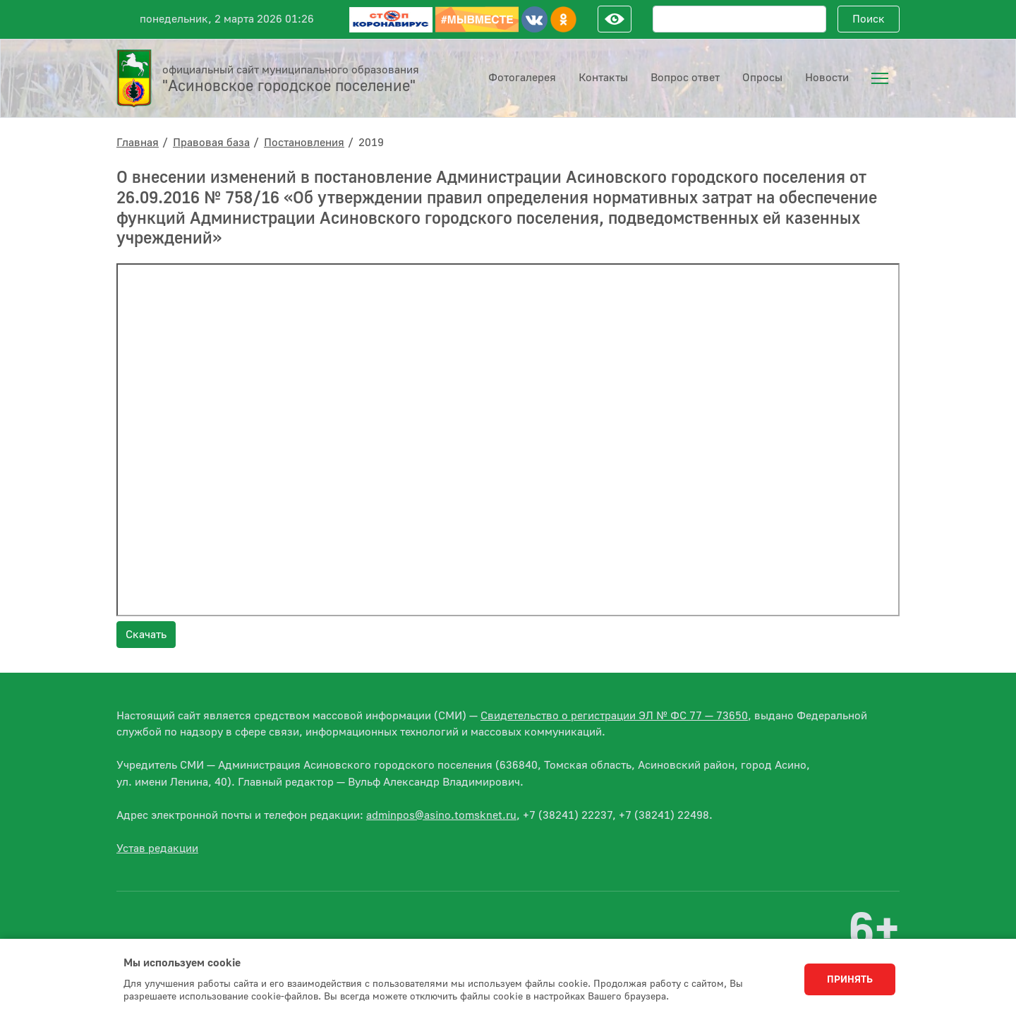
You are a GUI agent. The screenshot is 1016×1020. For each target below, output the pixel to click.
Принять (850, 979)
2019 (371, 143)
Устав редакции (157, 848)
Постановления (304, 143)
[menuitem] (880, 78)
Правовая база (211, 143)
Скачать (146, 635)
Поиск (868, 19)
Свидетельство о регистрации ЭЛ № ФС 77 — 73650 (614, 716)
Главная (137, 143)
